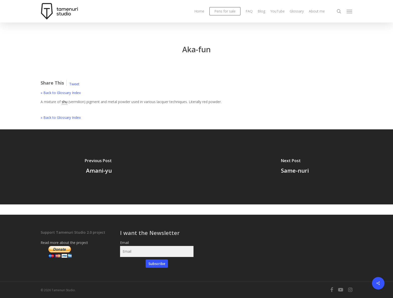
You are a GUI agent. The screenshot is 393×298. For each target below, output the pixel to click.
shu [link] (64, 101)
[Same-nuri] (295, 166)
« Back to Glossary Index (61, 92)
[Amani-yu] (98, 166)
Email (124, 242)
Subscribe (156, 263)
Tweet (74, 84)
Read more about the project (64, 242)
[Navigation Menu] (350, 11)
